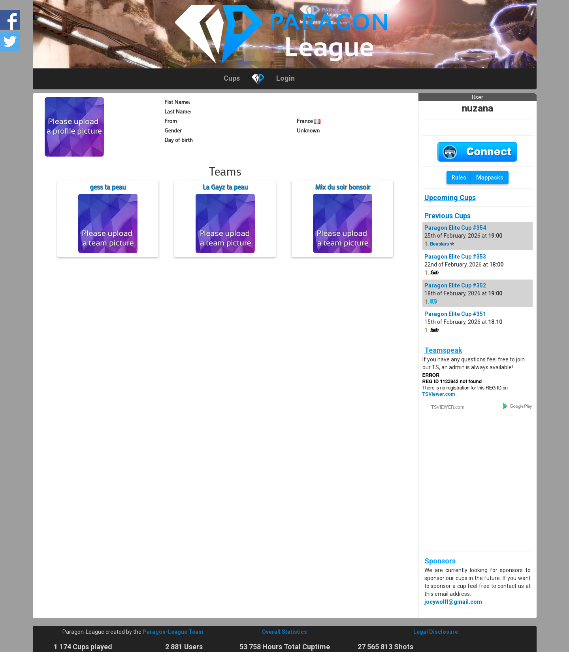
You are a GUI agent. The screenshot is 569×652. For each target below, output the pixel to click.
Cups (232, 78)
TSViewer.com (438, 394)
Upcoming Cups (450, 197)
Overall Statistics (284, 632)
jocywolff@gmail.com (453, 602)
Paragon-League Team (173, 632)
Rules (459, 177)
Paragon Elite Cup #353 (455, 256)
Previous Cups (447, 216)
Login (285, 78)
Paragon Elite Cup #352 (455, 285)
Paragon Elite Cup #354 (455, 228)
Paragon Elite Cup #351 (455, 314)
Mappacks (489, 177)
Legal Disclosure (435, 632)
